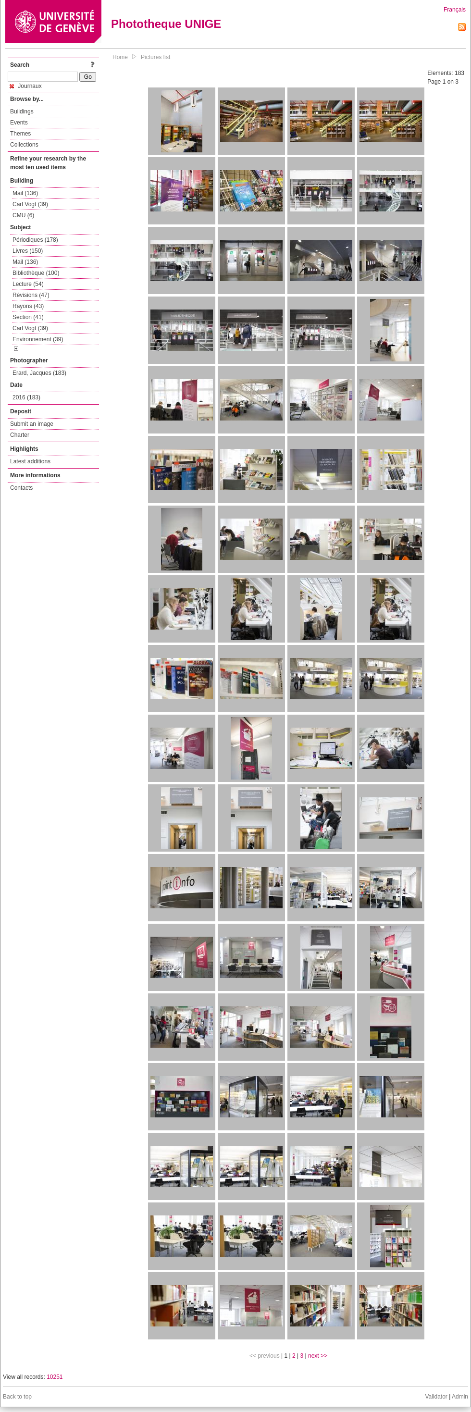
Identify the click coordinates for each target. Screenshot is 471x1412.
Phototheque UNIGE (166, 23)
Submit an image (31, 424)
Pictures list (155, 57)
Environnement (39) (37, 339)
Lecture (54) (28, 284)
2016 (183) (26, 397)
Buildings (22, 111)
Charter (19, 435)
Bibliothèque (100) (35, 273)
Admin (460, 1396)
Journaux (26, 86)
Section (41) (28, 317)
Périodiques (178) (35, 239)
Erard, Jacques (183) (39, 373)
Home (120, 57)
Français (455, 9)
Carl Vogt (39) (30, 204)
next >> (317, 1355)
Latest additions (30, 461)
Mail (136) (25, 193)
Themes (20, 133)
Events (19, 122)
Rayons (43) (28, 306)
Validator (436, 1396)
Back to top (17, 1396)
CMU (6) (23, 215)
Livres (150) (27, 251)
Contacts (21, 487)
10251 (54, 1377)
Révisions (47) (31, 295)
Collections (24, 144)
